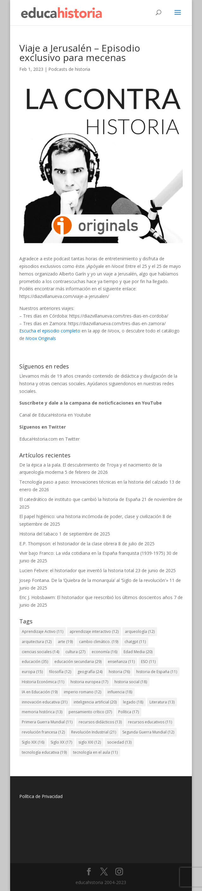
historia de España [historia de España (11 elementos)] (156, 671)
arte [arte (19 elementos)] (65, 641)
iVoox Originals (41, 338)
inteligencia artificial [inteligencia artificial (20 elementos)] (95, 702)
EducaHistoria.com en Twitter (49, 439)
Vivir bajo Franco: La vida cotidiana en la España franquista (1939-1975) (92, 553)
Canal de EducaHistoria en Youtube (55, 415)
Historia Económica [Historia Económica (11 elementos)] (43, 681)
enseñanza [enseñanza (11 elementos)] (121, 661)
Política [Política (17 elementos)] (128, 712)
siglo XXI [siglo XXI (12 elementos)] (89, 742)
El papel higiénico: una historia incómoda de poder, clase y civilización (90, 516)
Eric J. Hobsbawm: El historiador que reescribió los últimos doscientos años (96, 597)
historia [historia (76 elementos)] (119, 671)
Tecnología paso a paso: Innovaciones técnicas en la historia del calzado (93, 482)
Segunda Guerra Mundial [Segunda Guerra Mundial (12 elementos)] (148, 732)
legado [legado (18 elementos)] (133, 702)
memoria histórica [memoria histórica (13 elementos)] (42, 712)
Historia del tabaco (38, 534)
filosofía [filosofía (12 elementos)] (60, 671)
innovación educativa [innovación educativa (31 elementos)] (44, 702)
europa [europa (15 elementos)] (32, 671)
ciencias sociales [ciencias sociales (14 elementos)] (40, 651)
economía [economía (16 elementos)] (104, 651)
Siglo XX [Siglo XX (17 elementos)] (61, 742)
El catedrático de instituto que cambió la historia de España (79, 499)
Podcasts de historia (69, 69)
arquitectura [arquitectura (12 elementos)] (37, 641)
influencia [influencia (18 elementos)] (119, 692)
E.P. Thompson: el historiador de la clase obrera (68, 544)
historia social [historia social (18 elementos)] (130, 681)
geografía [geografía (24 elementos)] (89, 671)
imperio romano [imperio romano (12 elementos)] (82, 692)
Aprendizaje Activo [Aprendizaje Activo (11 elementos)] (42, 631)
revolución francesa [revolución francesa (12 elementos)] (43, 732)
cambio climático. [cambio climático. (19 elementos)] (98, 641)
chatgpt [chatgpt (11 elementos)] (135, 641)
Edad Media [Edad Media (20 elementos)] (138, 651)
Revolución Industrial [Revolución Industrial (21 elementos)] (93, 732)
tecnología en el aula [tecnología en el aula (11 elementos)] (95, 752)
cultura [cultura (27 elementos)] (75, 651)
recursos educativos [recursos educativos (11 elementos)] (150, 722)
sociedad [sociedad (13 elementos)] (119, 742)
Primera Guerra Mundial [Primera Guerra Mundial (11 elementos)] (47, 722)
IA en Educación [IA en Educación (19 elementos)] (40, 692)
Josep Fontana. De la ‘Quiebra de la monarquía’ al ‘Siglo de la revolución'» (93, 580)
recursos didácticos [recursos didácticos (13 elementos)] (100, 722)
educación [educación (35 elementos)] (35, 661)
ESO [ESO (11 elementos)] (148, 661)
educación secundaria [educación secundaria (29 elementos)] (77, 661)
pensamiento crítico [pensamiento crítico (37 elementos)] (90, 712)
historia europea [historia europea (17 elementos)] (89, 681)
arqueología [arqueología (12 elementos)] (140, 631)
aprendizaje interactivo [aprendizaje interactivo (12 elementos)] (94, 631)
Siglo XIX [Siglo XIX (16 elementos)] (33, 742)
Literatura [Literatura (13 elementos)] (162, 702)
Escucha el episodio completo (49, 331)
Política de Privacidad (41, 796)
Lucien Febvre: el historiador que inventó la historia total (76, 570)
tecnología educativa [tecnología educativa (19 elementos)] (44, 752)
